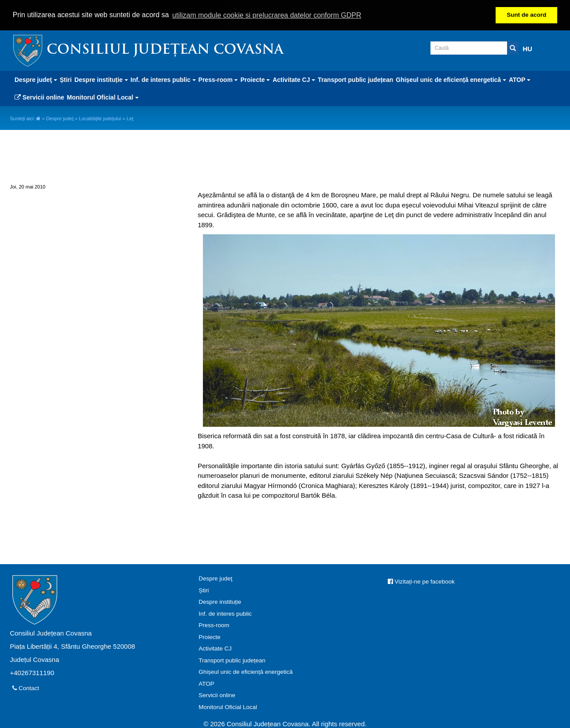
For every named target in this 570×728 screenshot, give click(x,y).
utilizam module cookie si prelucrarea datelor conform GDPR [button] (266, 15)
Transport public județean (355, 79)
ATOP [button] (519, 79)
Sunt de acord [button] (526, 14)
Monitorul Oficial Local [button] (103, 96)
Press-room (214, 624)
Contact (25, 687)
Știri (66, 79)
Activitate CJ (215, 648)
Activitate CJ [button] (293, 79)
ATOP (206, 683)
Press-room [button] (218, 79)
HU (528, 48)
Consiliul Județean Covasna (165, 50)
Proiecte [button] (255, 79)
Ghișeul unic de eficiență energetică (246, 671)
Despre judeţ (60, 118)
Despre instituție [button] (101, 79)
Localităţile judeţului (100, 118)
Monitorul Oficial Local (228, 706)
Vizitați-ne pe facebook (421, 581)
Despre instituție (220, 601)
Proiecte (210, 636)
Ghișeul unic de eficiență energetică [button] (451, 79)
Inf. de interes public (225, 613)
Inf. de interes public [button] (163, 79)
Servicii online (39, 96)
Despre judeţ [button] (36, 79)
